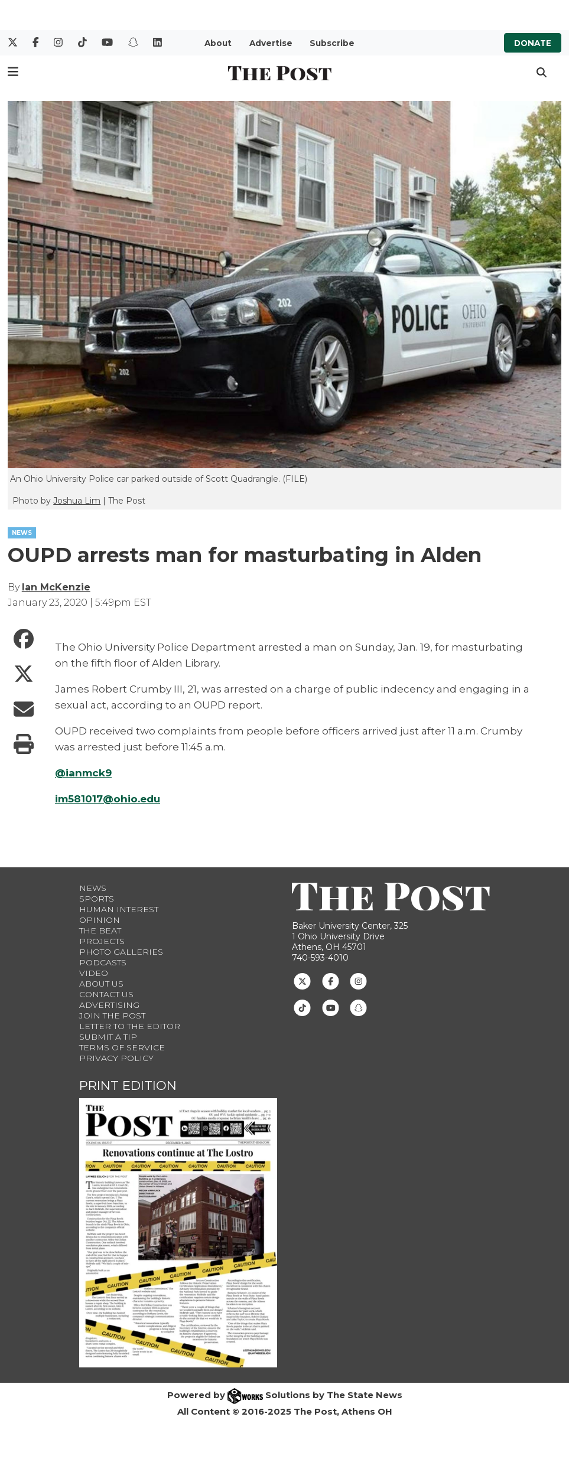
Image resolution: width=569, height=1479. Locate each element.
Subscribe (332, 43)
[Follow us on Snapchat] (358, 1007)
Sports (96, 898)
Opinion (99, 920)
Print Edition (128, 1085)
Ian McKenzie (56, 587)
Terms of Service (122, 1047)
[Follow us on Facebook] (330, 980)
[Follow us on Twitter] (302, 980)
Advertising (109, 1005)
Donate (532, 43)
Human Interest (118, 909)
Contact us (106, 994)
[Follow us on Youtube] (330, 1007)
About (218, 43)
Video (93, 973)
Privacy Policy (116, 1058)
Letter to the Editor (129, 1026)
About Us (101, 983)
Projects (102, 941)
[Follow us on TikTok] (302, 1007)
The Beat (100, 930)
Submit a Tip (108, 1036)
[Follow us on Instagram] (358, 980)
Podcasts (102, 962)
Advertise (270, 43)
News (92, 888)
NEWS (22, 533)
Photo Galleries (121, 951)
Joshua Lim (76, 500)
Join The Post (112, 1015)
